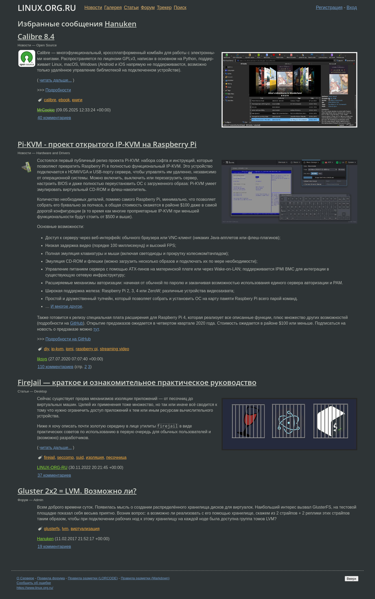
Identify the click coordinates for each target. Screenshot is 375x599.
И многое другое (66, 306)
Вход (352, 7)
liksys (42, 359)
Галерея (113, 7)
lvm (65, 528)
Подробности (58, 90)
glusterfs (52, 528)
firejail (49, 457)
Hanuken (120, 23)
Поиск (180, 7)
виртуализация (85, 528)
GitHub (76, 323)
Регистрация (329, 7)
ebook (64, 100)
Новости (93, 7)
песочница (116, 457)
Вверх (351, 579)
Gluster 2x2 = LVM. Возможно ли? (77, 491)
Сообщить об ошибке (34, 583)
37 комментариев (54, 475)
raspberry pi (86, 349)
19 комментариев (54, 546)
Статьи (131, 7)
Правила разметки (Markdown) (145, 578)
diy (46, 349)
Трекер (164, 7)
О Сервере (25, 578)
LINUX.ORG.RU (47, 7)
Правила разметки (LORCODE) (93, 578)
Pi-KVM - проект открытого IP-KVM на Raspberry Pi (107, 144)
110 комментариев (55, 367)
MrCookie (46, 110)
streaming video (114, 349)
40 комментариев (54, 118)
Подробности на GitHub (68, 339)
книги (77, 100)
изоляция (95, 457)
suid (79, 457)
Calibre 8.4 (36, 36)
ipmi (69, 349)
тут (96, 329)
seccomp (65, 457)
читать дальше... (56, 80)
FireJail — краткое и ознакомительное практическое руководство (137, 382)
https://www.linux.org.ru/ (35, 588)
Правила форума (51, 578)
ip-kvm (57, 349)
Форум (148, 7)
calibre (50, 100)
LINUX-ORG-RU (52, 467)
